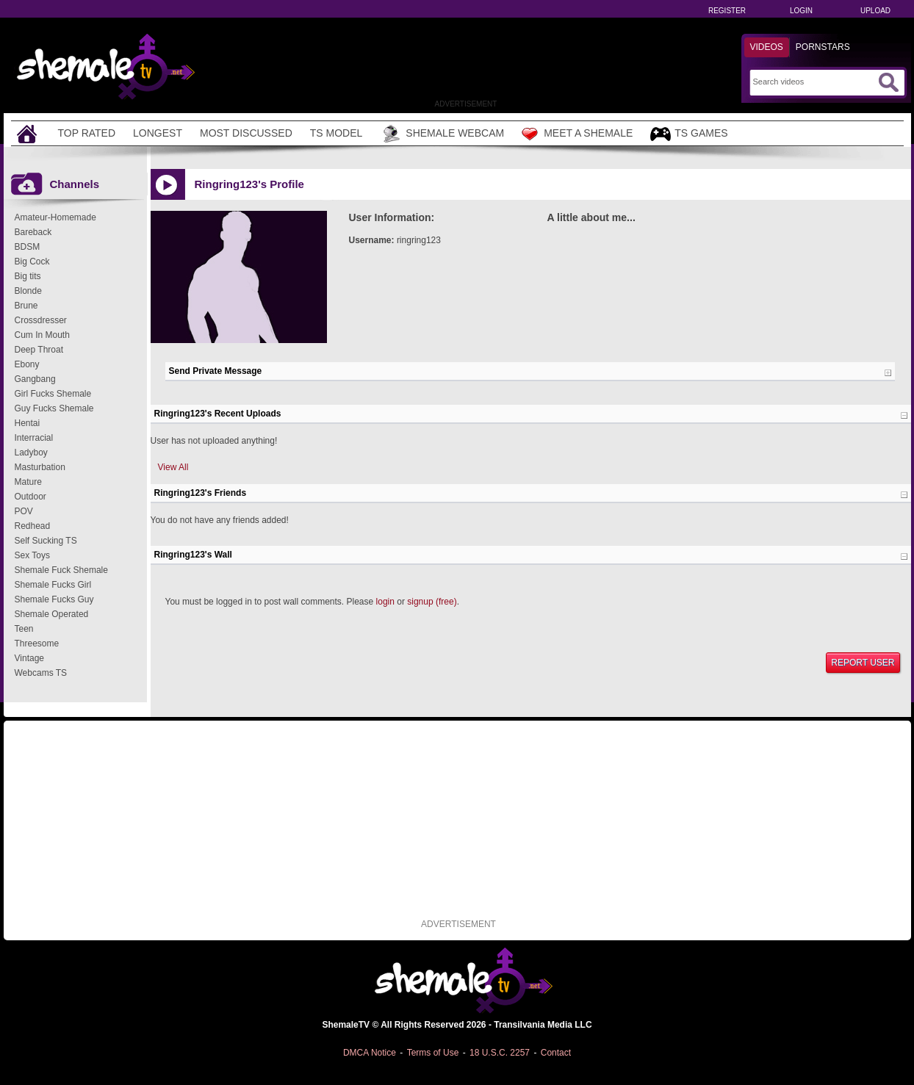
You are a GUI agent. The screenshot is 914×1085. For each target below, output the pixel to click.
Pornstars (823, 47)
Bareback (33, 232)
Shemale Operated (52, 614)
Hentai (27, 423)
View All (173, 467)
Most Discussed (246, 133)
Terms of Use (433, 1053)
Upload (875, 11)
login (385, 601)
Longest (157, 133)
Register (727, 11)
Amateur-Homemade (55, 217)
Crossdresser (41, 320)
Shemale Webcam (442, 134)
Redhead (33, 526)
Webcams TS (41, 673)
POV (24, 511)
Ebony (27, 364)
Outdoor (30, 496)
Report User (862, 662)
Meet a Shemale (577, 133)
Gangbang (35, 379)
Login (801, 11)
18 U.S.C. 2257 (499, 1053)
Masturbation (40, 467)
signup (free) (431, 601)
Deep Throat (39, 350)
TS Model (336, 133)
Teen (24, 629)
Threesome (37, 643)
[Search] (813, 81)
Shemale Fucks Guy (54, 599)
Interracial (34, 438)
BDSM (27, 247)
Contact (556, 1053)
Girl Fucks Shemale (53, 394)
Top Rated (87, 133)
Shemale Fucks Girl (53, 585)
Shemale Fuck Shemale (61, 570)
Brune (26, 305)
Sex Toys (32, 555)
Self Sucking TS (46, 541)
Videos (766, 47)
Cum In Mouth (42, 335)
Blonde (28, 291)
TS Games (688, 134)
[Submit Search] (888, 82)
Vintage (29, 658)
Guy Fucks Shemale (54, 408)
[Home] (28, 133)
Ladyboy (31, 452)
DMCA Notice (369, 1053)
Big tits (28, 276)
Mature (28, 482)
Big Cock (32, 261)
